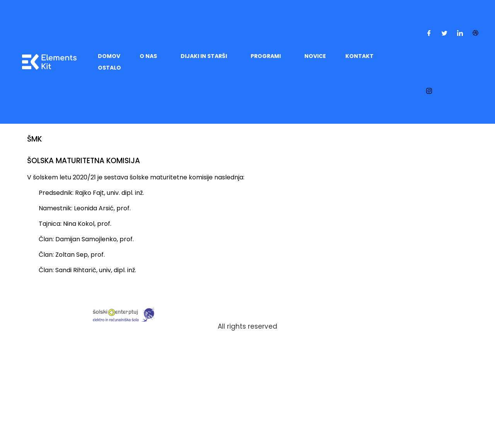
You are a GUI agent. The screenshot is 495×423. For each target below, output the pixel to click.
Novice (315, 56)
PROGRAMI (266, 56)
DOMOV (109, 56)
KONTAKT (359, 56)
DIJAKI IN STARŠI (204, 56)
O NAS (148, 56)
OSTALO (109, 68)
